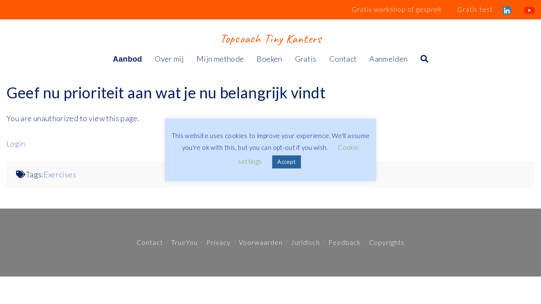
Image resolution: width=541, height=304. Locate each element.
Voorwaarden (261, 242)
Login (15, 143)
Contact (150, 242)
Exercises (60, 174)
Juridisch (305, 242)
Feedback (344, 242)
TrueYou (184, 242)
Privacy (218, 242)
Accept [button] (286, 161)
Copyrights (386, 242)
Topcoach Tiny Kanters (270, 38)
